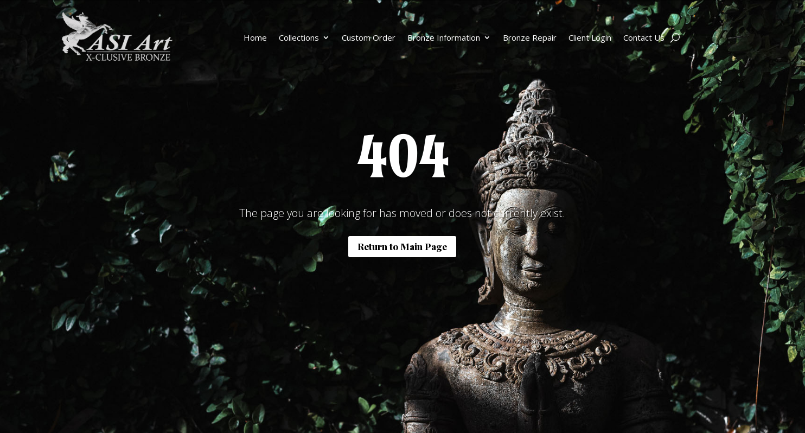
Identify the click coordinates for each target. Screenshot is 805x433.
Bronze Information (443, 37)
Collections (299, 37)
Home (255, 37)
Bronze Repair (530, 37)
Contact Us (644, 37)
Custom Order (368, 37)
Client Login (589, 37)
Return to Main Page (402, 246)
